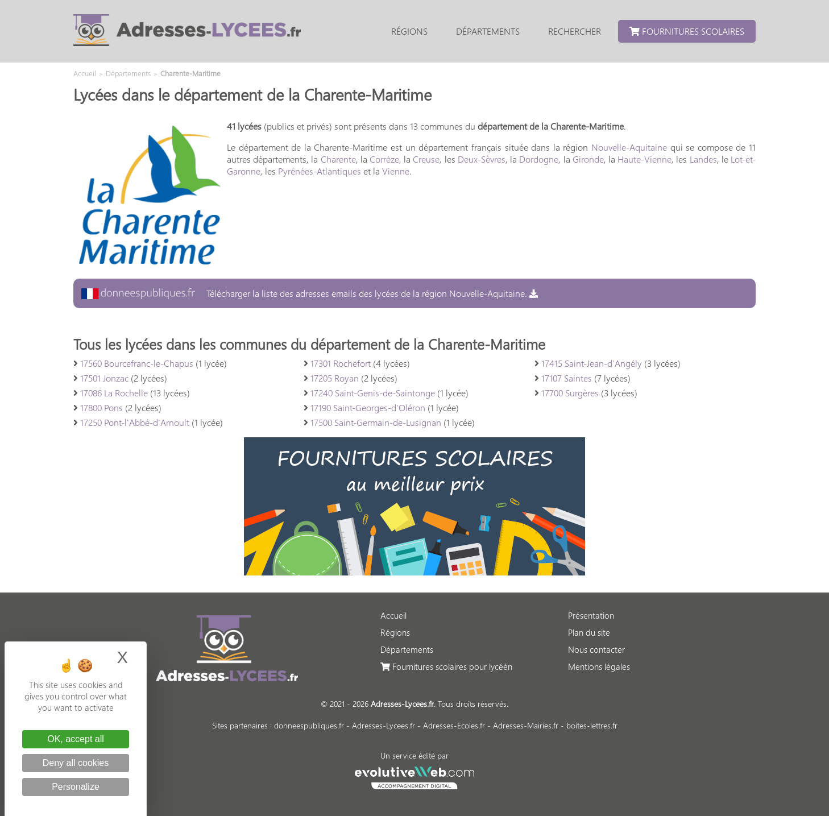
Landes (703, 159)
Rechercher (574, 31)
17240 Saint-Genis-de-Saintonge (372, 393)
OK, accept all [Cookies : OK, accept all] (75, 739)
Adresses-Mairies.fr (525, 725)
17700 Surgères (570, 393)
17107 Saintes (566, 378)
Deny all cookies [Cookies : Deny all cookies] (76, 763)
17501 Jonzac (104, 378)
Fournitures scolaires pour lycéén (446, 666)
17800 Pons (101, 407)
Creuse (426, 159)
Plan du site (589, 632)
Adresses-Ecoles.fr (454, 725)
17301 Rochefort (340, 363)
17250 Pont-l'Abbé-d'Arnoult (134, 422)
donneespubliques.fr (309, 725)
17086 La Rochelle (114, 393)
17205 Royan (334, 378)
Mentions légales (599, 666)
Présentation (591, 615)
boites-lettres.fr (591, 725)
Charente (338, 159)
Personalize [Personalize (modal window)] (76, 787)
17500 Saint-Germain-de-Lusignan (375, 422)
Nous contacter (596, 649)
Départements (488, 31)
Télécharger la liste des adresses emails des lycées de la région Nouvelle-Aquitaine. (309, 293)
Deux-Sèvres (481, 159)
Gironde (588, 159)
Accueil (393, 615)
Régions (409, 31)
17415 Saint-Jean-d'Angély (591, 363)
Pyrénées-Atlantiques (319, 171)
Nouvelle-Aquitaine (629, 147)
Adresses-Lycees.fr (383, 725)
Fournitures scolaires (686, 31)
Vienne (395, 171)
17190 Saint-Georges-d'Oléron (367, 407)
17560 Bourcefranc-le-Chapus (136, 363)
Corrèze (384, 159)
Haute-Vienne (644, 159)
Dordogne (538, 159)
